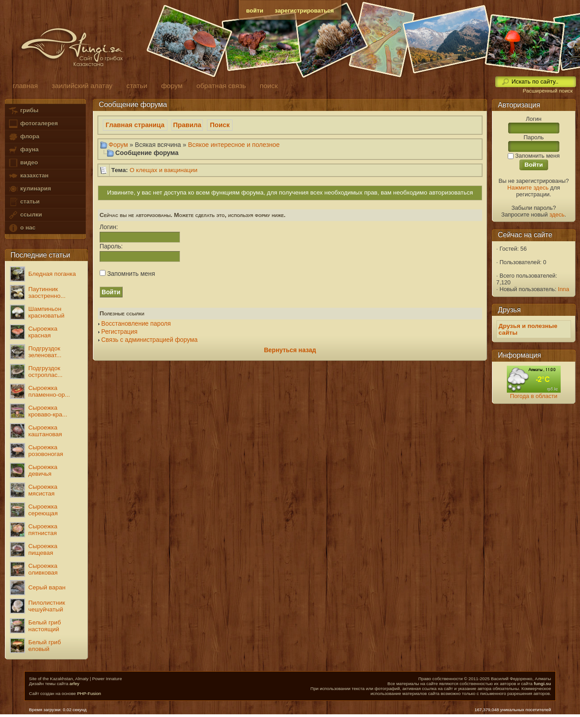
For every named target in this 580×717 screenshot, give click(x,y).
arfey (74, 683)
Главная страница (134, 124)
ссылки (25, 215)
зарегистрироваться (304, 10)
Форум (118, 144)
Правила (187, 124)
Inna (563, 289)
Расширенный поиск (547, 91)
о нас (21, 228)
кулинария (29, 189)
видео (23, 162)
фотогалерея (33, 123)
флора (24, 136)
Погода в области (533, 396)
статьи (24, 202)
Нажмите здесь (528, 187)
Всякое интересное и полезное (234, 144)
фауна (23, 149)
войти (254, 10)
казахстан (28, 175)
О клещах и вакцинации (164, 170)
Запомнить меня (127, 273)
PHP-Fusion (89, 693)
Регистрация (119, 331)
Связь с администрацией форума (149, 339)
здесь (557, 214)
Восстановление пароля (136, 323)
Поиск (220, 124)
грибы (23, 110)
